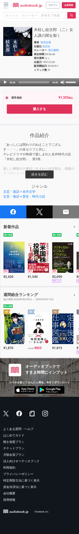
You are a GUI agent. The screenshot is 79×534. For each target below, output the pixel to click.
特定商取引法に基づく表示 (21, 480)
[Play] (5, 82)
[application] (39, 82)
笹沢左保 (46, 42)
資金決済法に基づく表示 (19, 487)
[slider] (34, 82)
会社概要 (9, 493)
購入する (39, 109)
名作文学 (29, 192)
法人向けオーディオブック (21, 461)
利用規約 (9, 467)
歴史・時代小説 (34, 196)
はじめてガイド (13, 435)
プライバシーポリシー (18, 474)
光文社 (46, 46)
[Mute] (62, 82)
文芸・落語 (11, 192)
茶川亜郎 (53, 50)
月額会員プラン (13, 455)
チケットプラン (13, 448)
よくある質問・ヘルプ (18, 429)
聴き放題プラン (13, 442)
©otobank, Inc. (42, 512)
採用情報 (9, 500)
